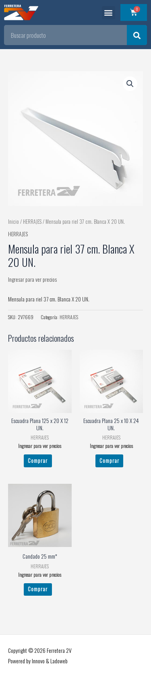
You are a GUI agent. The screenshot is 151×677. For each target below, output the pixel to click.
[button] (108, 12)
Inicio (13, 221)
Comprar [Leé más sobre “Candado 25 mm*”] (38, 589)
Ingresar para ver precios (32, 279)
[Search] (137, 35)
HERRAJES (32, 221)
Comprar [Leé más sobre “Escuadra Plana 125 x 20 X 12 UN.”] (38, 460)
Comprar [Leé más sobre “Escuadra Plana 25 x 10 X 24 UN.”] (109, 460)
